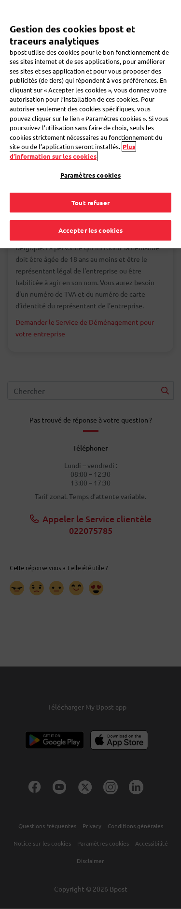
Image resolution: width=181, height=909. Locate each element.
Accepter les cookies (90, 215)
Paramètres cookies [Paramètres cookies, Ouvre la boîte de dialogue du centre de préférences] (90, 160)
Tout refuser (90, 187)
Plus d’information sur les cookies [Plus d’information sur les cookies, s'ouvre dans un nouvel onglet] (72, 136)
